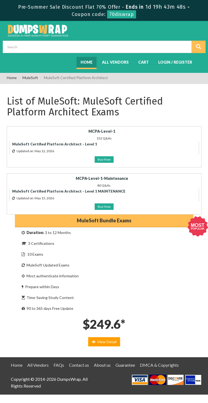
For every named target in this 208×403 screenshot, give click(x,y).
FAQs (59, 365)
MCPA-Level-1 (101, 131)
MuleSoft (30, 77)
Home (87, 62)
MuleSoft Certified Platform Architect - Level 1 (54, 144)
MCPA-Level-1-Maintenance (102, 178)
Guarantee (125, 365)
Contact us (79, 365)
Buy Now (104, 159)
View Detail (104, 341)
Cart (143, 62)
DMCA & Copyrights (159, 365)
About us (102, 365)
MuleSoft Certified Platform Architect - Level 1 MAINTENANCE (69, 191)
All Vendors (115, 62)
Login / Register (175, 62)
